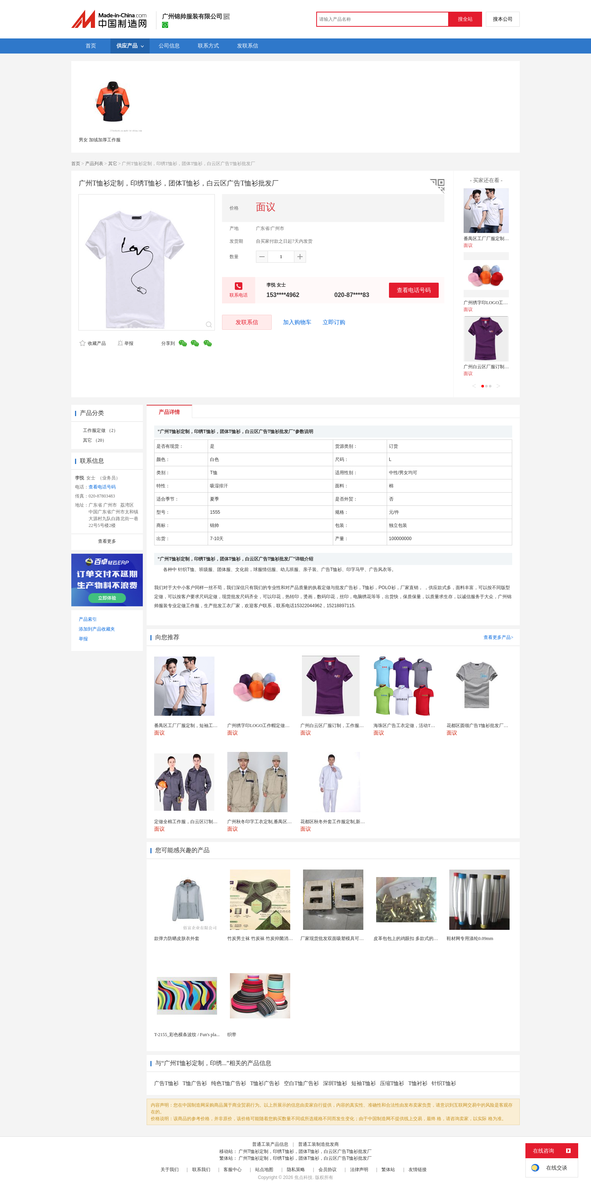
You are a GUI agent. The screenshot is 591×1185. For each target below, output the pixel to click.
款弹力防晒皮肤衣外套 (176, 938)
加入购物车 (297, 322)
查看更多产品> (498, 637)
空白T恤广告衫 (301, 1083)
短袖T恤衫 (363, 1083)
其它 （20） (95, 440)
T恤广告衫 (195, 1083)
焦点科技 (303, 1177)
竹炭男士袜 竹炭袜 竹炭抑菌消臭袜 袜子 (267, 938)
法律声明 (359, 1169)
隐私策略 (296, 1169)
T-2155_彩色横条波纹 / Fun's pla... (187, 1034)
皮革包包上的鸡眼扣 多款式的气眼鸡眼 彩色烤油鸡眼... (428, 938)
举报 (125, 343)
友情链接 (418, 1169)
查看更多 (107, 541)
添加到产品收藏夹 (97, 629)
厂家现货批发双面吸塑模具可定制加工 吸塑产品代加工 (355, 938)
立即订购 (334, 322)
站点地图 (264, 1169)
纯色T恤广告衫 (228, 1083)
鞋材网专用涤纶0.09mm (470, 938)
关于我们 (170, 1169)
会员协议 (327, 1169)
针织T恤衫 (444, 1083)
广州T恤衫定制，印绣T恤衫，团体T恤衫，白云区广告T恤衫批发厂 (305, 1151)
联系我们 (201, 1169)
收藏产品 (93, 343)
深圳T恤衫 (335, 1083)
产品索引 (88, 619)
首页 (75, 163)
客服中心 (233, 1169)
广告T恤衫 (166, 1083)
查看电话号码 (414, 290)
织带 (231, 1034)
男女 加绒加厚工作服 (100, 139)
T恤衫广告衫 (265, 1083)
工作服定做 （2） (100, 430)
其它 (112, 163)
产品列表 (94, 163)
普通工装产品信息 (270, 1144)
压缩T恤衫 (392, 1083)
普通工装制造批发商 (318, 1144)
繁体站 (388, 1169)
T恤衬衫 (418, 1083)
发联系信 (247, 322)
